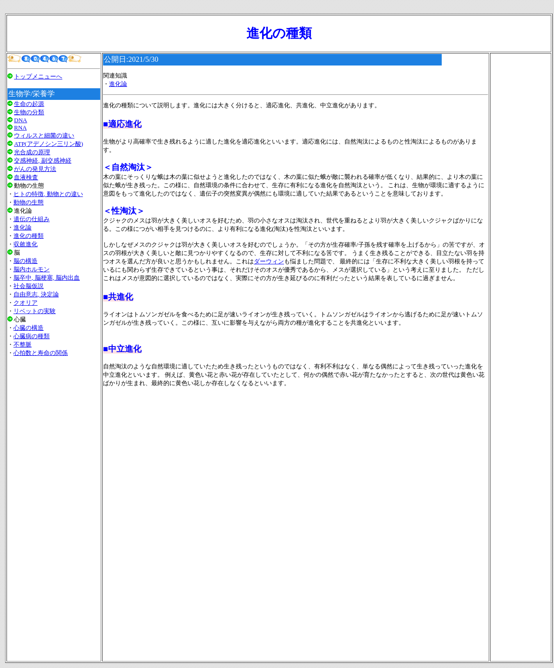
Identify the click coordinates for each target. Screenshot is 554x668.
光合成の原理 (32, 152)
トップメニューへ (38, 76)
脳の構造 (25, 260)
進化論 (22, 227)
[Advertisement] (53, 481)
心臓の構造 (28, 327)
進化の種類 (28, 235)
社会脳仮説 (28, 285)
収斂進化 (25, 244)
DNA (20, 120)
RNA (20, 127)
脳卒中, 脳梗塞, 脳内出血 (46, 277)
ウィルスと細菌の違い (44, 135)
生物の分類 (29, 112)
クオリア (25, 302)
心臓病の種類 (31, 336)
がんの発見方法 (35, 168)
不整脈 (22, 344)
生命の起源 (29, 103)
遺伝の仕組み (31, 219)
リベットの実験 (34, 311)
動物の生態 (28, 202)
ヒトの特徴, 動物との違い (48, 193)
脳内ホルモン (31, 269)
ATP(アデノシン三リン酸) (48, 143)
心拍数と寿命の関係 (40, 352)
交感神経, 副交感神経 (42, 160)
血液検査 (26, 177)
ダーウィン (269, 261)
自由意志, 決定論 (36, 294)
